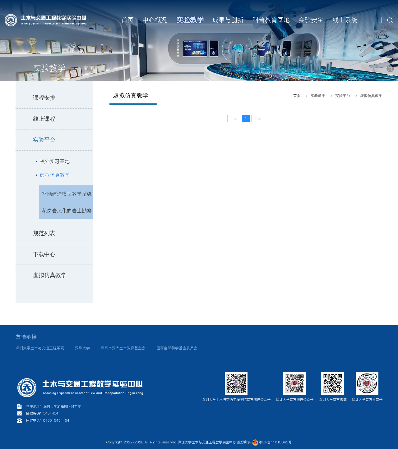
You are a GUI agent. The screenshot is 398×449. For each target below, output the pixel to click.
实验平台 (44, 140)
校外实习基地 (55, 161)
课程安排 (44, 98)
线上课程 (44, 119)
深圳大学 (82, 348)
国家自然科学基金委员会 (176, 348)
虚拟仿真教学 (55, 174)
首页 (297, 95)
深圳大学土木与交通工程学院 (40, 348)
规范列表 (44, 233)
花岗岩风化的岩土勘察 (67, 210)
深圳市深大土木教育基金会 (123, 348)
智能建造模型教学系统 (67, 193)
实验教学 (318, 95)
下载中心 (44, 254)
